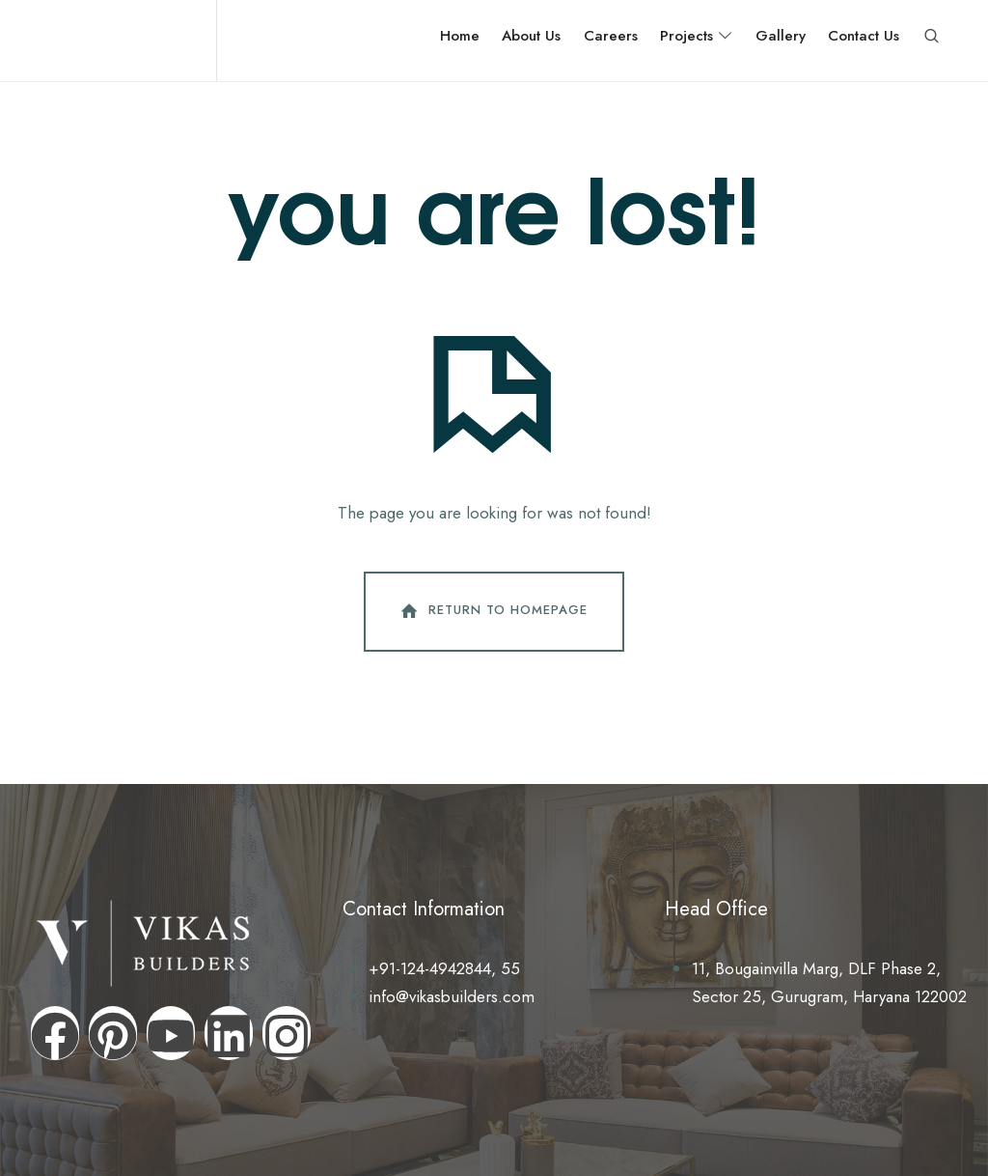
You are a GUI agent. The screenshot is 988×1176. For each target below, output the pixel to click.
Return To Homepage (492, 611)
